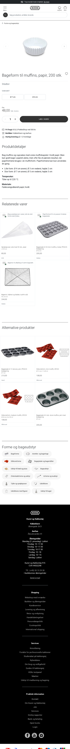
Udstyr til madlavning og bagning (35, 680)
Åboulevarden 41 (35, 534)
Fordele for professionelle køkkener (35, 652)
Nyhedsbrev (35, 660)
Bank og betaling (35, 719)
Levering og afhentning (35, 609)
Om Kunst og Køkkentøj (35, 703)
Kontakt (35, 699)
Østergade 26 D (35, 526)
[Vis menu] (5, 8)
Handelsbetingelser (35, 617)
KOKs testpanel (35, 672)
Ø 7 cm (12, 97)
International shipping (35, 629)
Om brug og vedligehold (35, 664)
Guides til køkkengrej (35, 668)
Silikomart (39, 380)
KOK (2, 258)
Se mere (46, 2)
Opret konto (35, 723)
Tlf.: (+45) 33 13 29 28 (35, 570)
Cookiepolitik (35, 625)
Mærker (35, 676)
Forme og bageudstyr (11, 23)
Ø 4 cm (35, 97)
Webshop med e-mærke (35, 597)
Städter (6, 84)
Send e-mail (35, 578)
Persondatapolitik (35, 621)
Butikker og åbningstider (35, 601)
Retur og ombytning (35, 613)
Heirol (3, 380)
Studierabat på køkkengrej (35, 656)
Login (35, 727)
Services (35, 711)
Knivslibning (35, 648)
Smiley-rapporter (35, 715)
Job (35, 707)
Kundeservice (35, 605)
